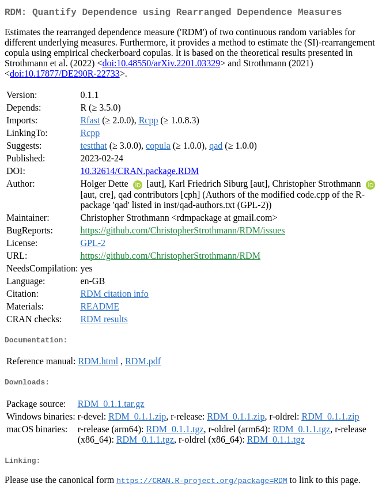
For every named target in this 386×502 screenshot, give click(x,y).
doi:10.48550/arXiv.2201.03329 (161, 65)
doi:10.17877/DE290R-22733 (65, 76)
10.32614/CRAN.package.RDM (139, 173)
